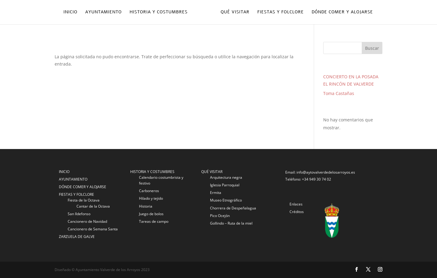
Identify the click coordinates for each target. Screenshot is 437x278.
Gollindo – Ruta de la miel (231, 223)
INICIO (64, 171)
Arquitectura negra (226, 177)
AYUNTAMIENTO (73, 179)
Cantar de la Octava (93, 206)
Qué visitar (235, 12)
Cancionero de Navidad (87, 221)
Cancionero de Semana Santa (93, 229)
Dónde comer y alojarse (342, 12)
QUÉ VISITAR (211, 171)
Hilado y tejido (151, 198)
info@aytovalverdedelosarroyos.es (325, 172)
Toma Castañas (338, 93)
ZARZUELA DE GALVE (77, 236)
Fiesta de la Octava (84, 200)
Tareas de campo (153, 221)
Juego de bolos (151, 213)
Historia (145, 206)
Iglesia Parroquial (224, 185)
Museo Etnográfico (226, 200)
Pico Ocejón (220, 215)
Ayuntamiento (103, 12)
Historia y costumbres (159, 12)
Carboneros (149, 190)
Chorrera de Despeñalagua (233, 208)
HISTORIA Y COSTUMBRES (152, 171)
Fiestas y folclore (280, 12)
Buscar (372, 48)
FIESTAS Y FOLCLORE (76, 194)
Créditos (297, 211)
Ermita (215, 192)
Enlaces (296, 204)
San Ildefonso (79, 213)
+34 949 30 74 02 (316, 179)
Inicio (70, 12)
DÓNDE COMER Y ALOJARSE (82, 186)
